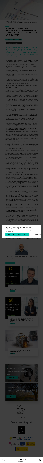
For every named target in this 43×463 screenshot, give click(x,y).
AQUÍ (15, 231)
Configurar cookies (36, 234)
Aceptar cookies (21, 234)
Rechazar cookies (12, 234)
